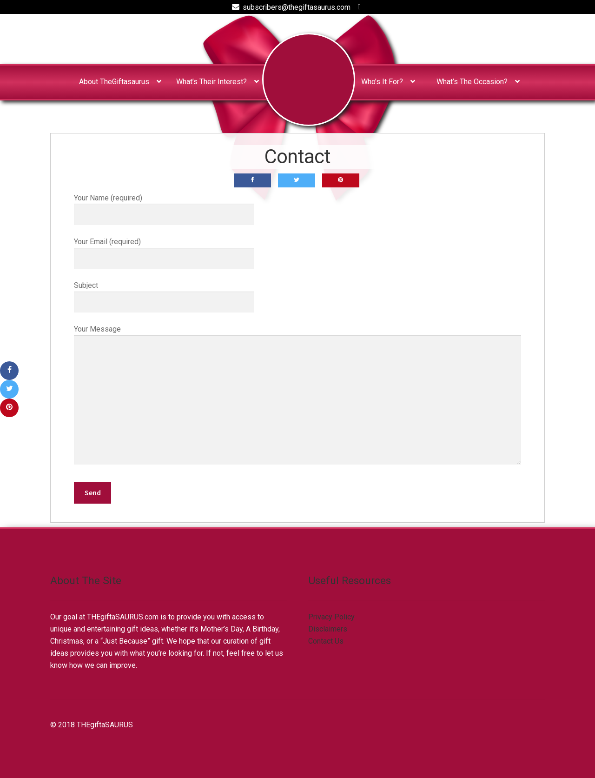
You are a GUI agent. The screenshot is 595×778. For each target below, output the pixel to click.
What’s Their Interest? (211, 81)
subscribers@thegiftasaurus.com (289, 7)
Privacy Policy (331, 616)
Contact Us (326, 641)
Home (308, 79)
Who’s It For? (382, 81)
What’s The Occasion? (472, 81)
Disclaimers (327, 629)
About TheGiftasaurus (114, 81)
